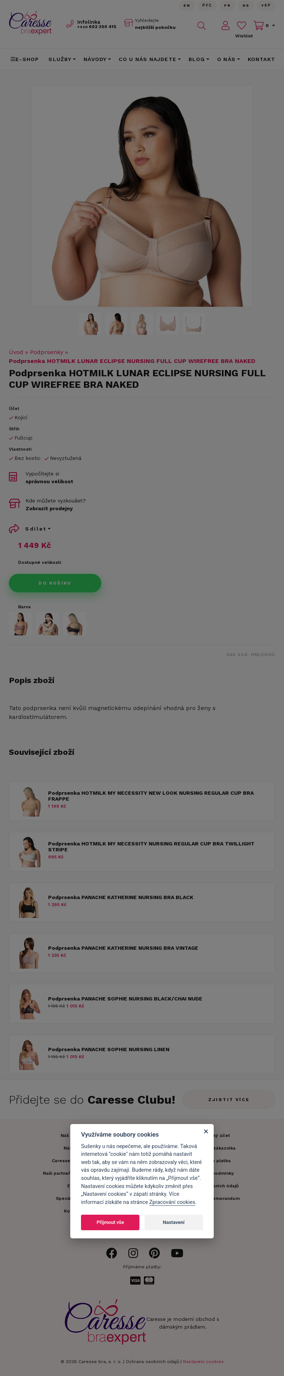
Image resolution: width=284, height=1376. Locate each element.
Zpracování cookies (172, 1202)
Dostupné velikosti (39, 562)
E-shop (25, 59)
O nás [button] (226, 59)
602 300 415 (97, 26)
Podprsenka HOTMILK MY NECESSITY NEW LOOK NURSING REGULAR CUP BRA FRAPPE (151, 796)
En (186, 5)
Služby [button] (59, 59)
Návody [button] (95, 59)
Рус (207, 5)
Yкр (266, 5)
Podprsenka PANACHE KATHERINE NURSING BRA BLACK (120, 897)
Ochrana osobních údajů (152, 1361)
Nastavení (174, 1222)
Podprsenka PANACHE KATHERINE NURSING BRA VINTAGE (123, 948)
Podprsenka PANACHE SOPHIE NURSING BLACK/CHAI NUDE (125, 999)
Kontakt (261, 59)
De (246, 5)
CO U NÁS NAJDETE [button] (147, 59)
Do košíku (55, 583)
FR (227, 5)
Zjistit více (229, 1099)
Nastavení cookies (203, 1361)
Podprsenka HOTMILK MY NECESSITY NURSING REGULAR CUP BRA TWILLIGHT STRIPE (151, 847)
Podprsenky (46, 352)
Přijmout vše (110, 1222)
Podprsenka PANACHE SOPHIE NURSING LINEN (108, 1049)
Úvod (16, 352)
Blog (197, 59)
